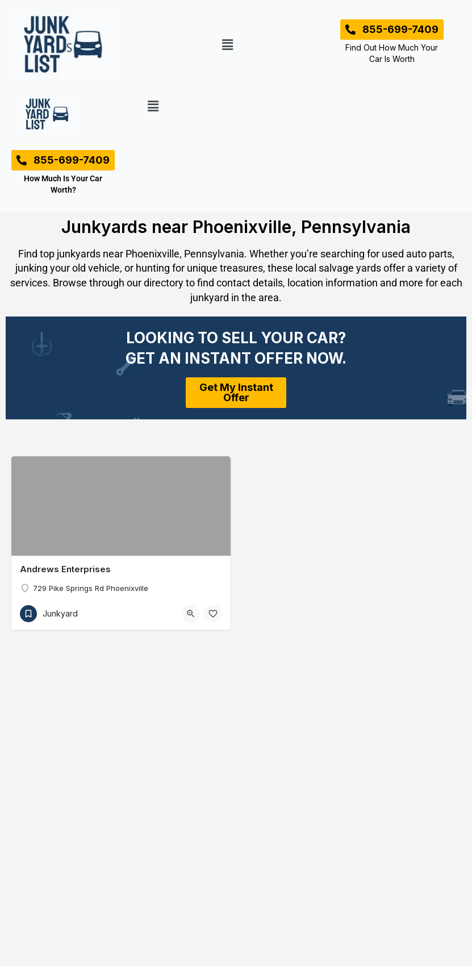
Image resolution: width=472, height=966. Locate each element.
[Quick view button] (191, 614)
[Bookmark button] (213, 614)
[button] (227, 45)
